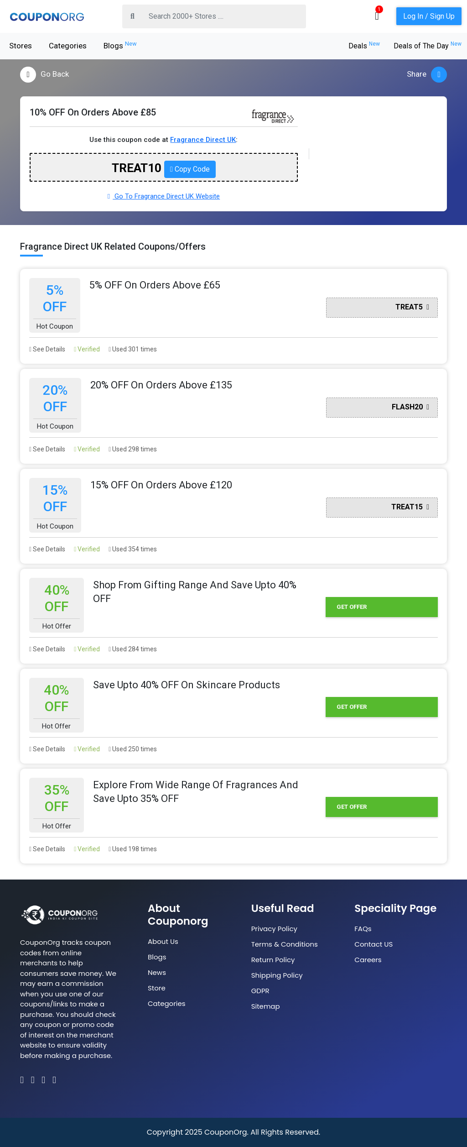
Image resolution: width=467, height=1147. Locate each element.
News (157, 972)
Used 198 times (133, 849)
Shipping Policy (277, 975)
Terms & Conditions (284, 944)
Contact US (373, 944)
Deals (364, 46)
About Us (163, 941)
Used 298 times (133, 449)
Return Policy (273, 959)
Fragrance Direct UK (203, 140)
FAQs (362, 928)
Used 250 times (133, 749)
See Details (47, 349)
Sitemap (265, 1006)
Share (427, 75)
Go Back (44, 75)
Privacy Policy (274, 928)
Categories (68, 45)
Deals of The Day (428, 46)
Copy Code (190, 169)
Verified (87, 349)
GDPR (260, 990)
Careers (367, 959)
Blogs (120, 45)
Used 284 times (133, 649)
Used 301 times (133, 349)
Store (157, 988)
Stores (20, 45)
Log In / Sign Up (429, 16)
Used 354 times (133, 549)
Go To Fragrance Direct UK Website (164, 196)
